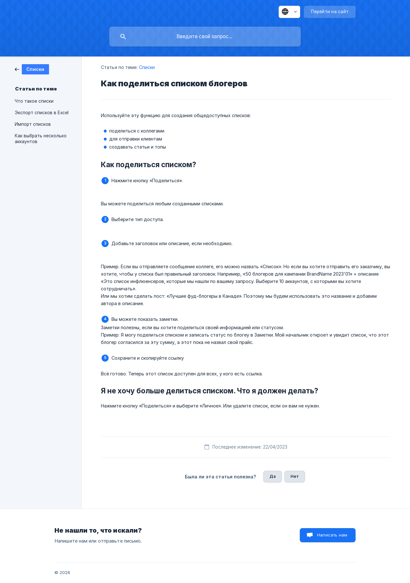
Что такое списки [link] (34, 101)
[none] (289, 12)
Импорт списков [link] (33, 124)
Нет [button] (295, 476)
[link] (32, 69)
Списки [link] (147, 67)
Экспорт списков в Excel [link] (42, 112)
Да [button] (272, 476)
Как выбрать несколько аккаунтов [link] (41, 138)
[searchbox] (205, 37)
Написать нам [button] (332, 534)
